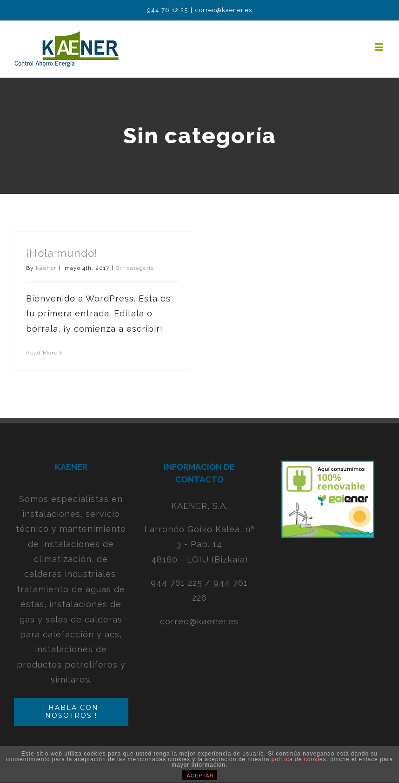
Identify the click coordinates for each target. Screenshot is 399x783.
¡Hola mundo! (62, 253)
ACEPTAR (200, 775)
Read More (42, 352)
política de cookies (299, 759)
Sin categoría (135, 268)
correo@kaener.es (223, 10)
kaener (46, 268)
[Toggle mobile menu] (380, 47)
